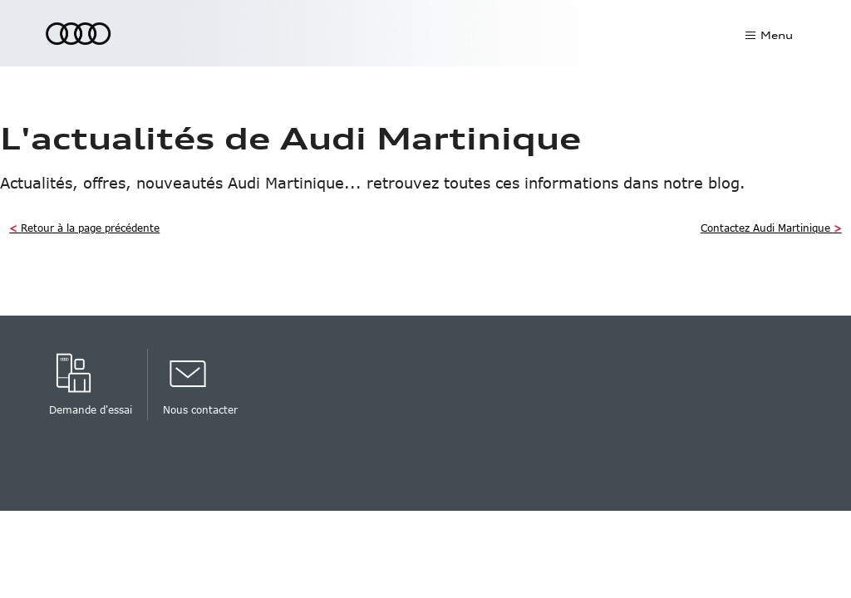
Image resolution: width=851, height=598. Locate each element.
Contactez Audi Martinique (771, 227)
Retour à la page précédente (84, 227)
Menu (776, 35)
